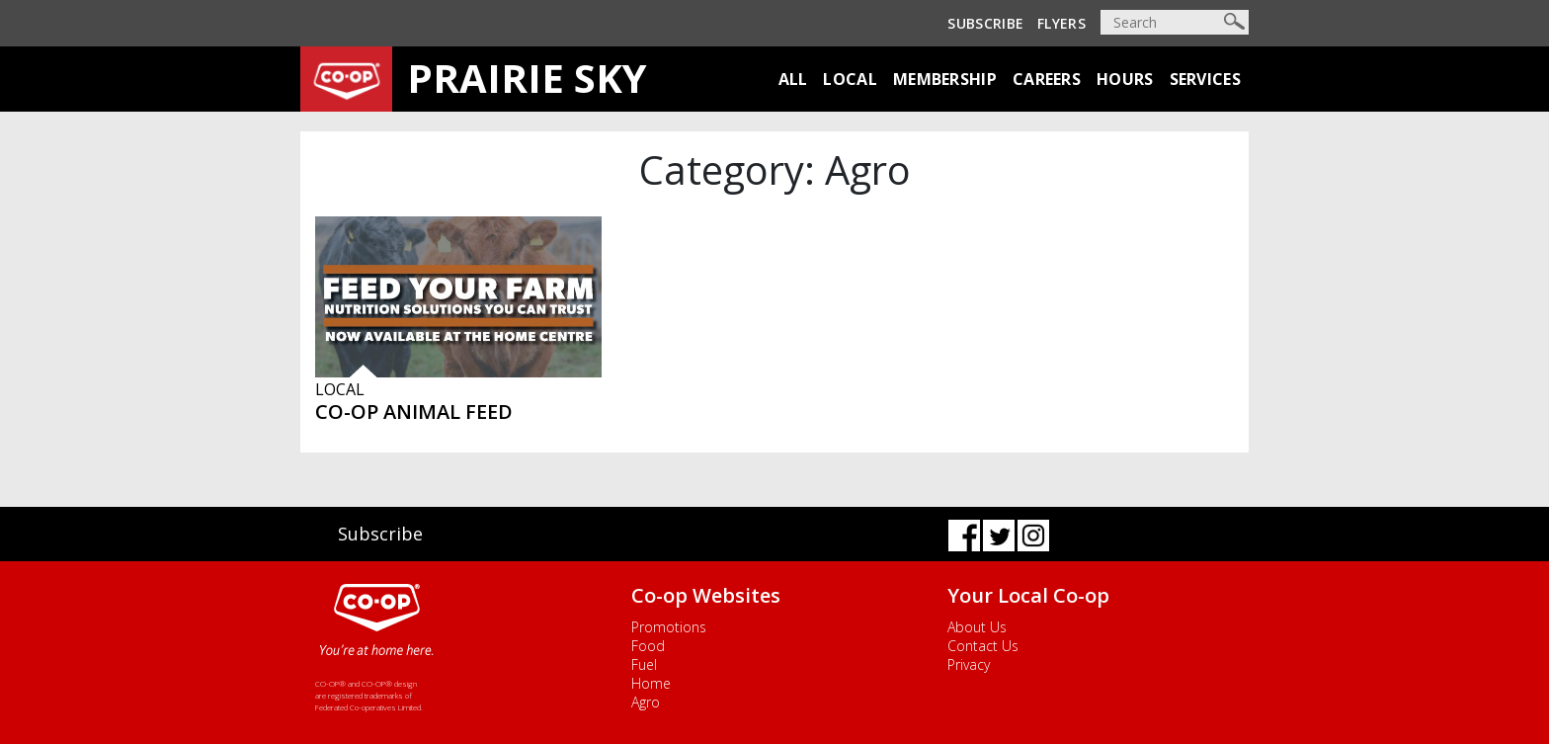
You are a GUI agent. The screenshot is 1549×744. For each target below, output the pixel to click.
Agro (645, 702)
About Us (977, 627)
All (793, 79)
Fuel (644, 664)
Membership (945, 79)
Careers (1047, 79)
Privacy (968, 664)
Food (648, 645)
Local (850, 79)
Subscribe (985, 23)
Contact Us (983, 645)
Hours (1125, 79)
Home (651, 683)
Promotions (668, 627)
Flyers (1061, 23)
